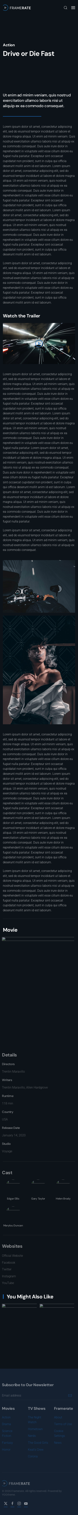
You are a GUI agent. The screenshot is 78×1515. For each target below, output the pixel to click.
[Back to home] (17, 7)
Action (9, 44)
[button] (65, 7)
